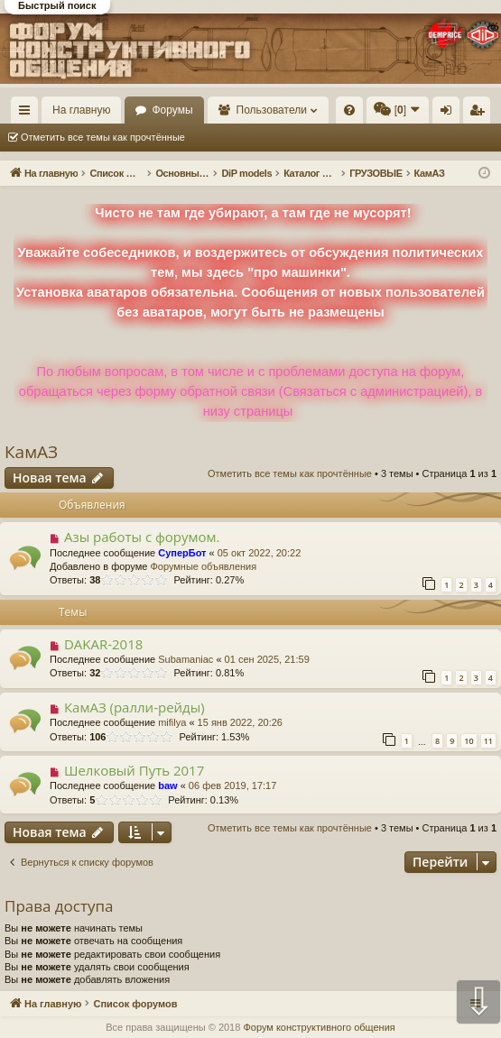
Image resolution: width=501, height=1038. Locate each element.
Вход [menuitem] (450, 114)
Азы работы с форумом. (142, 537)
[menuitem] (349, 110)
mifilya (172, 722)
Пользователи (272, 110)
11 (488, 741)
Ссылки (28, 114)
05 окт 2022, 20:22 (260, 552)
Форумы (172, 110)
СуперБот (182, 552)
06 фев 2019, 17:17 (232, 785)
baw (167, 785)
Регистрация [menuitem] (480, 114)
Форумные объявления (203, 566)
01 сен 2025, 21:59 (267, 659)
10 (468, 741)
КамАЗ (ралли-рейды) (134, 707)
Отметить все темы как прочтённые (103, 137)
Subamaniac (185, 659)
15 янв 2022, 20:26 (240, 722)
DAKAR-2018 (103, 644)
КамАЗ (31, 452)
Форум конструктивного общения (318, 1027)
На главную (81, 110)
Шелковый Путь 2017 (134, 770)
